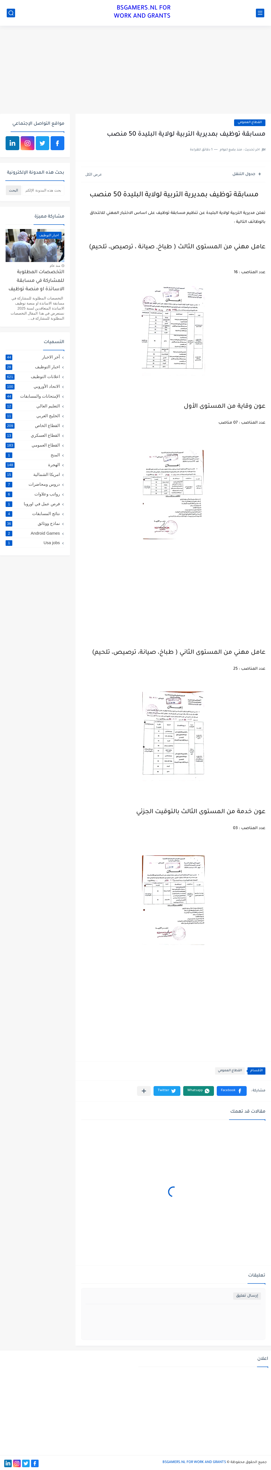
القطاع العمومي (250, 122)
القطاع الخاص (33, 425)
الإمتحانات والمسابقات (33, 396)
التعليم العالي (33, 406)
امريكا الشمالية (33, 474)
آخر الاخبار (33, 357)
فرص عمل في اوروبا (33, 503)
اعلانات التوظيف (33, 376)
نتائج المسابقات (33, 513)
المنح (33, 454)
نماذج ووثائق (33, 523)
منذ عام (55, 266)
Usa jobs (33, 542)
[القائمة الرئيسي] (260, 13)
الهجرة (33, 464)
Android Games (33, 533)
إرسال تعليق (247, 1296)
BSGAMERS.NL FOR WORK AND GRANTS (142, 12)
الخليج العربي (33, 415)
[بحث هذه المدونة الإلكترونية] (43, 190)
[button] (232, 1091)
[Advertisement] (135, 70)
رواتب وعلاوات (33, 494)
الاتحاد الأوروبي (33, 386)
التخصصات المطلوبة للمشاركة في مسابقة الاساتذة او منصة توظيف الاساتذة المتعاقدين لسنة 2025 (35, 282)
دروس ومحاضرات (33, 484)
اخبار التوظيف (33, 366)
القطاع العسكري (33, 435)
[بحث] (11, 13)
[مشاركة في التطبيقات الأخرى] (144, 1091)
